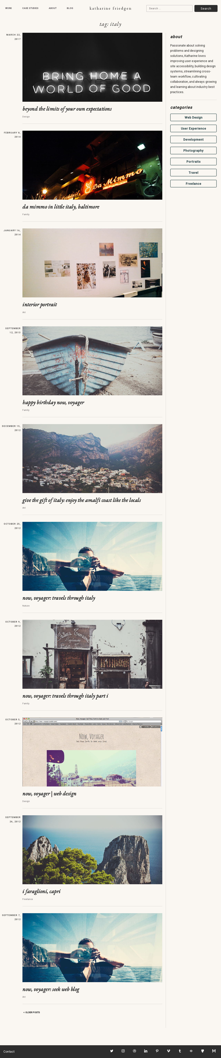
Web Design (194, 117)
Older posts (32, 1012)
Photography (193, 150)
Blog (70, 8)
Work (8, 8)
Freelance (193, 183)
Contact (9, 1051)
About (52, 8)
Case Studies (30, 8)
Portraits (193, 161)
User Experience (193, 128)
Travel (193, 172)
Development (193, 139)
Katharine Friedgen (111, 8)
